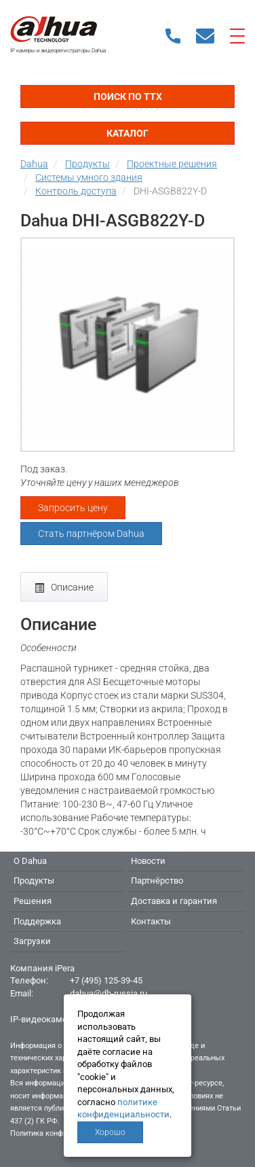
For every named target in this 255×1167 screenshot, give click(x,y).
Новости (148, 861)
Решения (33, 901)
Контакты (151, 921)
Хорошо (110, 1132)
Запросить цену (73, 507)
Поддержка (37, 921)
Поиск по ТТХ (128, 96)
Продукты (34, 880)
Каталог (127, 133)
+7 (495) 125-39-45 (106, 980)
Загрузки (32, 941)
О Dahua (30, 861)
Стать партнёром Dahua (91, 533)
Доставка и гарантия (174, 901)
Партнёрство (157, 880)
